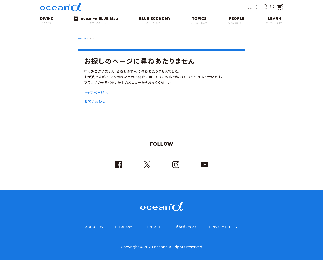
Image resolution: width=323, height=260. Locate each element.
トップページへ (96, 92)
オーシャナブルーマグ (96, 22)
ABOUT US (94, 227)
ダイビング (47, 22)
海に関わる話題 (199, 22)
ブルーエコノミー (154, 22)
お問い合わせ (94, 101)
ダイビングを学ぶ (274, 22)
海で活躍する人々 (236, 22)
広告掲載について (185, 227)
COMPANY (123, 227)
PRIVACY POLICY (223, 227)
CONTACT (152, 227)
